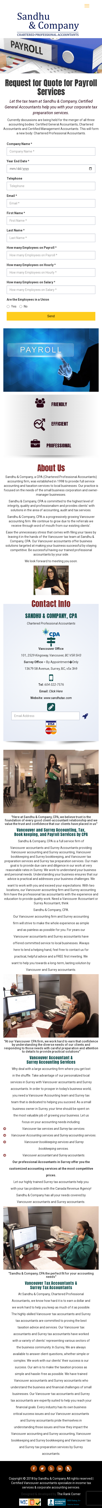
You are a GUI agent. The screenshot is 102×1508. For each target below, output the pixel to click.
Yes (11, 306)
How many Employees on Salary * (31, 282)
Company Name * (19, 144)
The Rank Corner (69, 1494)
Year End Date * (18, 161)
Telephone (14, 178)
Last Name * (16, 230)
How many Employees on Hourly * (31, 265)
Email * (12, 196)
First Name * (16, 213)
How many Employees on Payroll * (32, 247)
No (23, 306)
